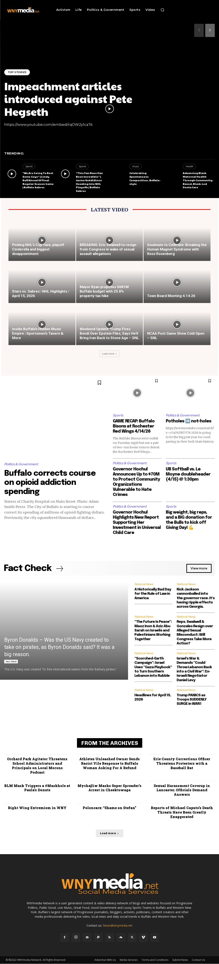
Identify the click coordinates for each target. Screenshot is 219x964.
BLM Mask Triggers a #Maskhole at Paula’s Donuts (37, 787)
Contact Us (198, 960)
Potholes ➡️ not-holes (188, 421)
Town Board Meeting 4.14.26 (171, 296)
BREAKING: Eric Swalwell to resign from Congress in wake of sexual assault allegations (108, 249)
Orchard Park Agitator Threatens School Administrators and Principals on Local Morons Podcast (37, 765)
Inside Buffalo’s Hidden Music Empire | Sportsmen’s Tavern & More (37, 333)
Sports (28, 166)
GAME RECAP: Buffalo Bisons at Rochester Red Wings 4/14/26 (134, 426)
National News (143, 584)
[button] (162, 10)
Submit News (180, 960)
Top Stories (17, 72)
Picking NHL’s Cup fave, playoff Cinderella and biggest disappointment (38, 249)
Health (189, 166)
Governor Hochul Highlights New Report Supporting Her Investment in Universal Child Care (137, 522)
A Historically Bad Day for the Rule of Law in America (152, 594)
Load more (109, 353)
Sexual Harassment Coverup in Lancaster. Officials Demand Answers (182, 790)
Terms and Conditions (155, 960)
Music (135, 166)
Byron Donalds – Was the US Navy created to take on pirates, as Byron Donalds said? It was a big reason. (59, 647)
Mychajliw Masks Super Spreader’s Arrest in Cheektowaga (109, 787)
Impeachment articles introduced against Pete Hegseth (68, 98)
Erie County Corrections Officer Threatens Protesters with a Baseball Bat (181, 763)
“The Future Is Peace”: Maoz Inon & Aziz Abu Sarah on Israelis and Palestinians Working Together (153, 630)
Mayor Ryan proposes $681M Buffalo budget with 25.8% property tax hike (104, 291)
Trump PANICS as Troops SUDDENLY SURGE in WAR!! (191, 700)
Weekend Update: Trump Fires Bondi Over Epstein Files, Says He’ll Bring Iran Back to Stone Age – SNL (109, 333)
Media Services (129, 960)
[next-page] (210, 30)
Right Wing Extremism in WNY (37, 807)
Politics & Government (21, 464)
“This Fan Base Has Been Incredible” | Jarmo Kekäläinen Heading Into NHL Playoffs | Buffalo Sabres (89, 182)
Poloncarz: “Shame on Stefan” (109, 807)
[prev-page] (199, 30)
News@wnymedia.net (118, 926)
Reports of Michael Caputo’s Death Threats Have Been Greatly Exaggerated (182, 812)
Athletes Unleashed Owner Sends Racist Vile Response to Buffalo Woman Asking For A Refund (109, 763)
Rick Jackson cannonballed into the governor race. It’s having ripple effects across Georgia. (196, 598)
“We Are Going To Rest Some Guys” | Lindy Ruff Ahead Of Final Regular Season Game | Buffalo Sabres (38, 180)
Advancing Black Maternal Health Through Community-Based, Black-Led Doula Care (198, 180)
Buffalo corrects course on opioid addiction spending (50, 483)
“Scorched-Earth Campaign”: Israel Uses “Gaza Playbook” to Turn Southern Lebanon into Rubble (153, 667)
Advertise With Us (105, 960)
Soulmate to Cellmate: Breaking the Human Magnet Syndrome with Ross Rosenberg (177, 249)
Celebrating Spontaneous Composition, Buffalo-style (145, 178)
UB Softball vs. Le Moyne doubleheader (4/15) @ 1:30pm (188, 474)
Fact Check (11, 661)
